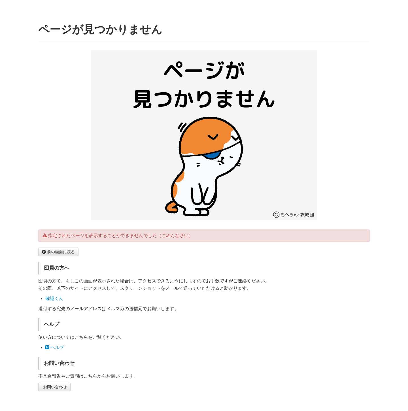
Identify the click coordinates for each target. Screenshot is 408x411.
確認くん (54, 298)
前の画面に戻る (58, 252)
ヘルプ (54, 347)
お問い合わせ (54, 387)
